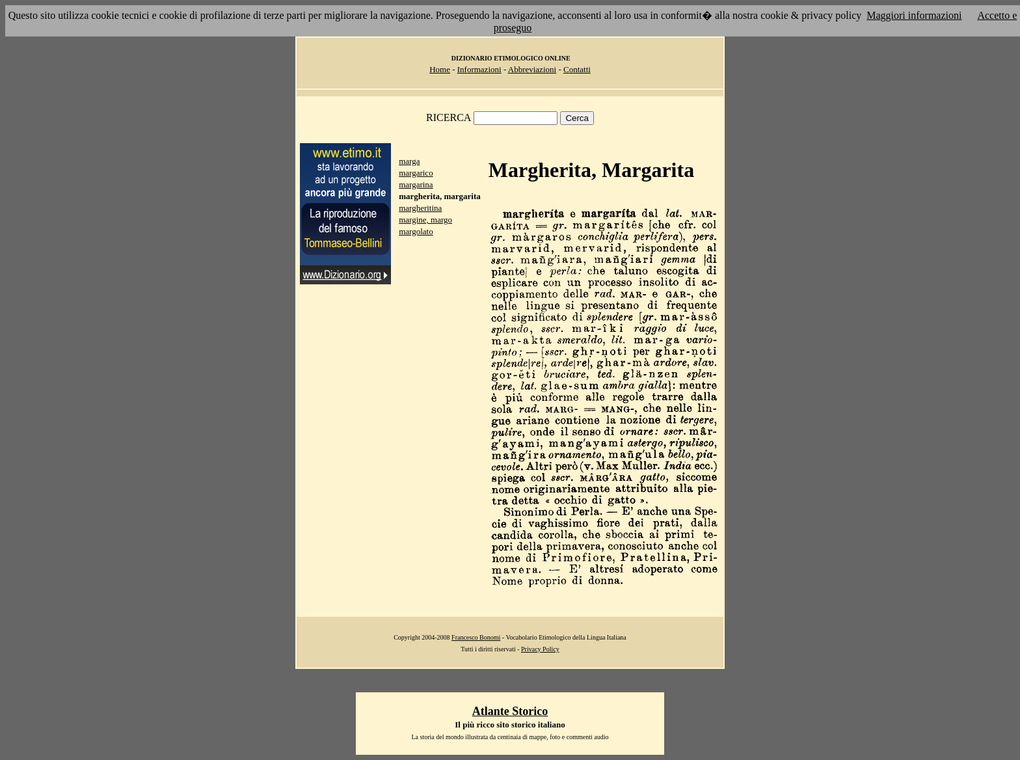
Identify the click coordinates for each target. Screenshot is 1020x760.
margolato (416, 231)
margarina (416, 184)
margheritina (420, 208)
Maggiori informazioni (913, 15)
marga (409, 161)
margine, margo (425, 219)
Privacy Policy (540, 649)
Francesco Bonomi (475, 637)
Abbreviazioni (532, 69)
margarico (416, 173)
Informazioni (479, 69)
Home (439, 69)
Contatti (577, 69)
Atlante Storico (510, 711)
